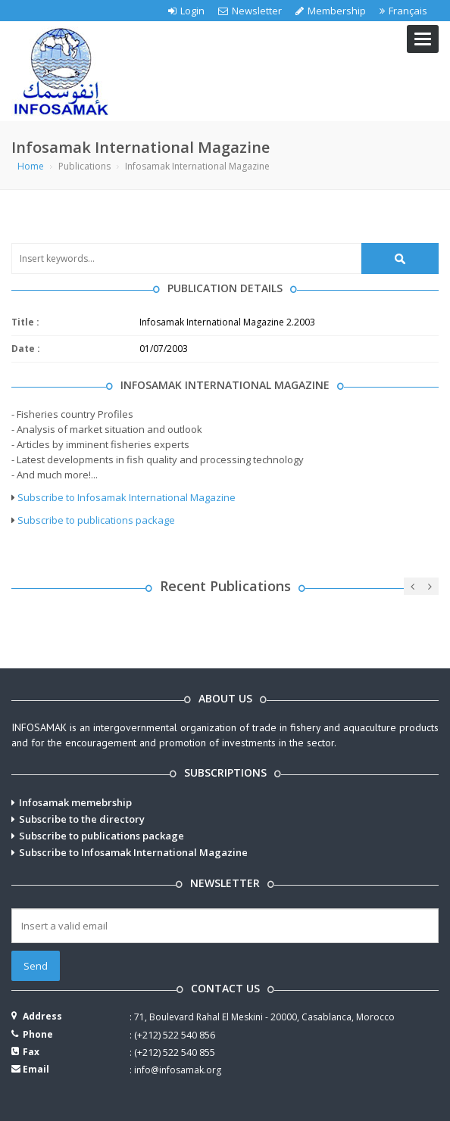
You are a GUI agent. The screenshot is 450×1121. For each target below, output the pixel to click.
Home (30, 166)
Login (186, 10)
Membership (330, 10)
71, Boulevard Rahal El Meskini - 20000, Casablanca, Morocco (264, 1016)
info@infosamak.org (177, 1069)
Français (403, 10)
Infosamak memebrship (75, 802)
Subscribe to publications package (96, 520)
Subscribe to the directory (82, 819)
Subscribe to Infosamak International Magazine (126, 497)
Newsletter (250, 10)
